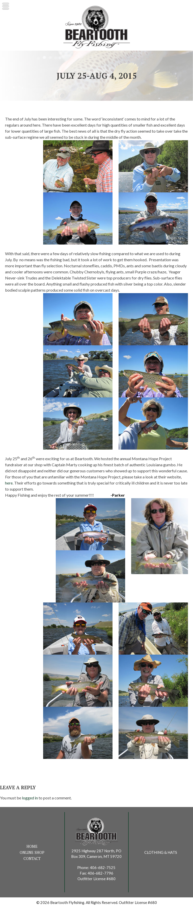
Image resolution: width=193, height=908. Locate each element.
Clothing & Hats (160, 852)
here (9, 482)
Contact (32, 858)
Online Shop (32, 852)
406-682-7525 (103, 867)
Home (32, 846)
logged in (30, 797)
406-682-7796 (100, 873)
